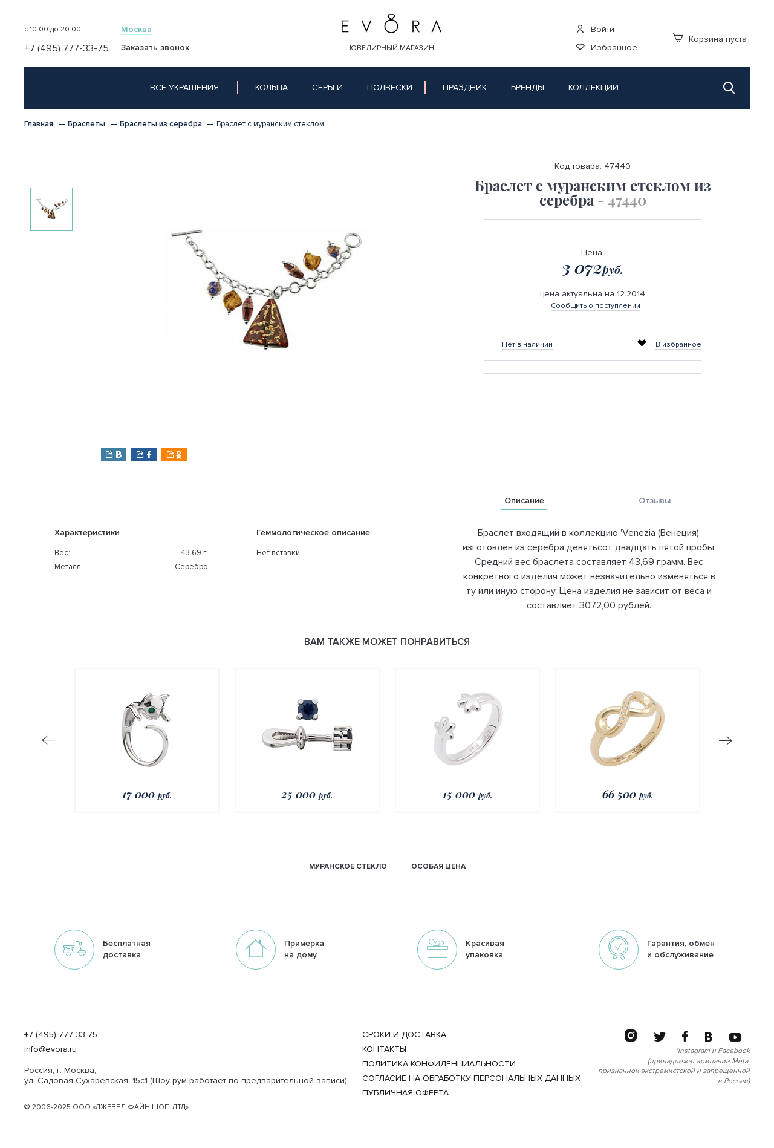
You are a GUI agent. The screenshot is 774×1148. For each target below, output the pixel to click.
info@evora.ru (50, 1049)
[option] (51, 209)
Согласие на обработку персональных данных (471, 1078)
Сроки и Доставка (404, 1034)
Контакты (384, 1049)
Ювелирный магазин (392, 48)
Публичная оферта (405, 1093)
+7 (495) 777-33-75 (60, 1034)
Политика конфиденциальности (439, 1063)
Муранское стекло (348, 866)
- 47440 (621, 199)
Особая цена (438, 866)
